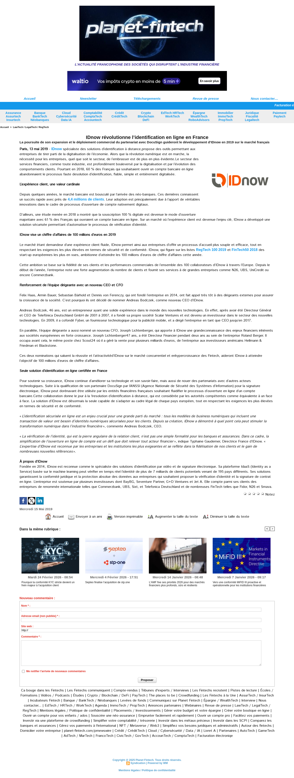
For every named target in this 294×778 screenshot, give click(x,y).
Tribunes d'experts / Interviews (165, 690)
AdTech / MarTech (78, 735)
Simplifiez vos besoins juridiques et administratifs (200, 725)
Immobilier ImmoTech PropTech (225, 116)
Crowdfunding (188, 695)
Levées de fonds (133, 700)
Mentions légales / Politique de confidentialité (75, 710)
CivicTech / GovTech (133, 735)
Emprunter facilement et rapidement (166, 715)
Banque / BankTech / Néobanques (90, 700)
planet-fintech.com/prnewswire (87, 730)
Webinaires (193, 705)
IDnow (56, 149)
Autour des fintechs (256, 725)
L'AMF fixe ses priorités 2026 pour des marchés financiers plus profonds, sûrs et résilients (177, 584)
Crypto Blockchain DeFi (146, 116)
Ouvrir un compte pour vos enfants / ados (55, 715)
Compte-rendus (126, 690)
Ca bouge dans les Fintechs (42, 690)
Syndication (137, 763)
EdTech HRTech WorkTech (172, 114)
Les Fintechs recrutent (209, 690)
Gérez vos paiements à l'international (87, 725)
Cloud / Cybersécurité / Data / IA (174, 730)
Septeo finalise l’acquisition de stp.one (107, 582)
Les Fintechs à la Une (219, 695)
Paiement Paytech (279, 114)
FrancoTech (104, 735)
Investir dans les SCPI (230, 720)
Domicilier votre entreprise (40, 730)
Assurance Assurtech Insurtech (13, 116)
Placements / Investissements (137, 710)
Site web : (27, 626)
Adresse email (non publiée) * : (40, 616)
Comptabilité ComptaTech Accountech (93, 116)
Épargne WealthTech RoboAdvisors (199, 116)
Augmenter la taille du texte (172, 516)
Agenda (101, 705)
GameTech (266, 730)
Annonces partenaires (164, 705)
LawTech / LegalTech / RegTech (31, 127)
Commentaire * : (31, 636)
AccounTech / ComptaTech (173, 735)
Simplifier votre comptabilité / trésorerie (124, 720)
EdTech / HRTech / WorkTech (68, 705)
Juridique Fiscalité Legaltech (252, 116)
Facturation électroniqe (215, 735)
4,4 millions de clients (86, 199)
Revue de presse (206, 98)
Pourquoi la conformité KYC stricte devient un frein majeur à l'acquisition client (48, 584)
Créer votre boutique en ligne (246, 710)
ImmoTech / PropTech (127, 705)
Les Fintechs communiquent (88, 690)
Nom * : (25, 605)
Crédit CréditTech (119, 114)
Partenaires (228, 730)
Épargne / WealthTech (220, 700)
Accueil (29, 98)
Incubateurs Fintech (45, 700)
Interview (248, 700)
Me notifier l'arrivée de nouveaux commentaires (56, 671)
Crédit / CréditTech (130, 730)
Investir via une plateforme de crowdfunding (56, 720)
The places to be (162, 695)
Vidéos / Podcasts (55, 695)
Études (78, 695)
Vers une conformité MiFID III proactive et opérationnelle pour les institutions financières (239, 584)
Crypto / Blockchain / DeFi (108, 695)
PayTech (139, 695)
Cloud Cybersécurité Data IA (66, 116)
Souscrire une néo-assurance (113, 715)
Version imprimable (124, 516)
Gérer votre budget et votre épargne (192, 710)
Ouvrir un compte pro (213, 715)
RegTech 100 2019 (211, 250)
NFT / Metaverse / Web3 (139, 725)
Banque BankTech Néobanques (40, 116)
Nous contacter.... (264, 98)
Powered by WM (158, 763)
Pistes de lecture (243, 690)
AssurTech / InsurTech (256, 695)
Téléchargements (147, 98)
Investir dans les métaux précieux (184, 720)
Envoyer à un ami (85, 516)
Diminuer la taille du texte (225, 516)
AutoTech (247, 730)
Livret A (209, 730)
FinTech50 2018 (245, 250)
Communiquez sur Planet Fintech (175, 700)
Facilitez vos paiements (251, 715)
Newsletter (88, 98)
